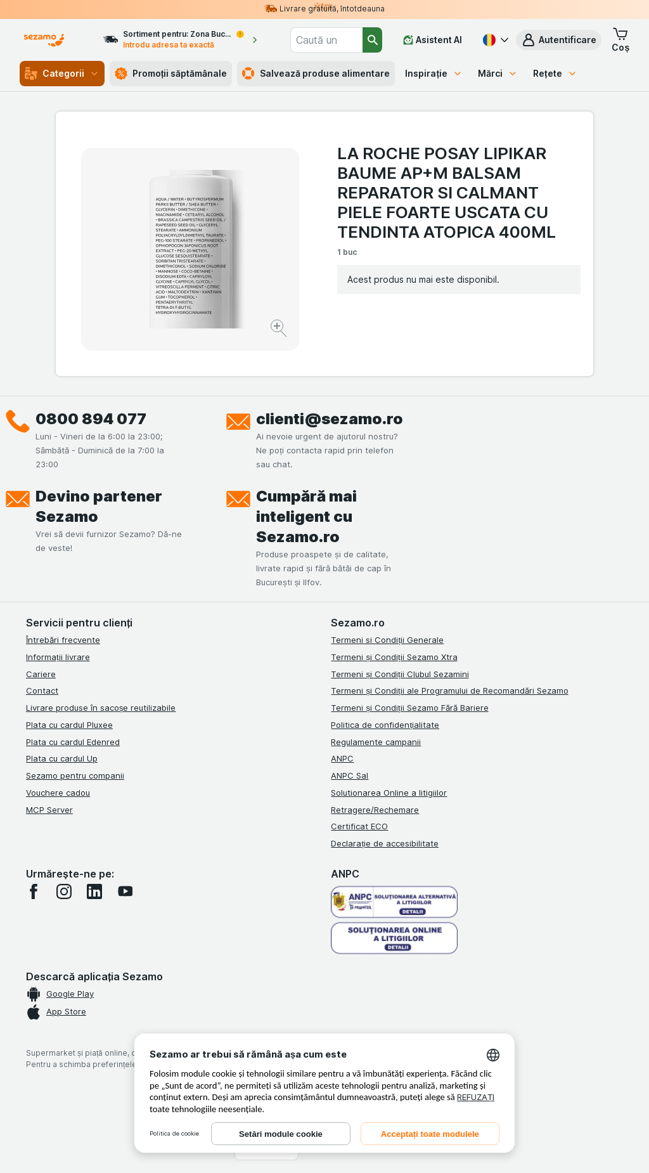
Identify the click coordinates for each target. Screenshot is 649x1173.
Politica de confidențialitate (385, 725)
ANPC (342, 758)
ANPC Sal (349, 775)
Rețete (555, 73)
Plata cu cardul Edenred (73, 742)
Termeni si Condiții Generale (387, 640)
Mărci (498, 73)
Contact (42, 690)
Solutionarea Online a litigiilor (389, 792)
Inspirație (434, 73)
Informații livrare (58, 657)
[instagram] (64, 891)
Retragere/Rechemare (375, 810)
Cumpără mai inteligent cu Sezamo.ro (306, 516)
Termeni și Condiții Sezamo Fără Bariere (409, 708)
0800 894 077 (90, 419)
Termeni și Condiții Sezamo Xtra (394, 657)
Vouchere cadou (58, 792)
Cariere (41, 674)
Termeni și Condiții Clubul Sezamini (399, 674)
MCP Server (49, 810)
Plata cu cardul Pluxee (69, 725)
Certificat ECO (359, 826)
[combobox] (326, 40)
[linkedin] (94, 891)
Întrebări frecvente (63, 640)
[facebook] (33, 891)
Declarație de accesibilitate (385, 843)
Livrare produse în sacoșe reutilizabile (101, 708)
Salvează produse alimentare (316, 73)
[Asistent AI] (432, 40)
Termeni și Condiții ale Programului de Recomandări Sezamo (449, 690)
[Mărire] (280, 330)
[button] (558, 40)
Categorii (62, 73)
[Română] (494, 40)
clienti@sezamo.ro (329, 419)
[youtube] (124, 891)
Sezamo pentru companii (75, 775)
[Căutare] (372, 40)
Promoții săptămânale (171, 73)
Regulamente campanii (376, 742)
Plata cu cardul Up (62, 758)
